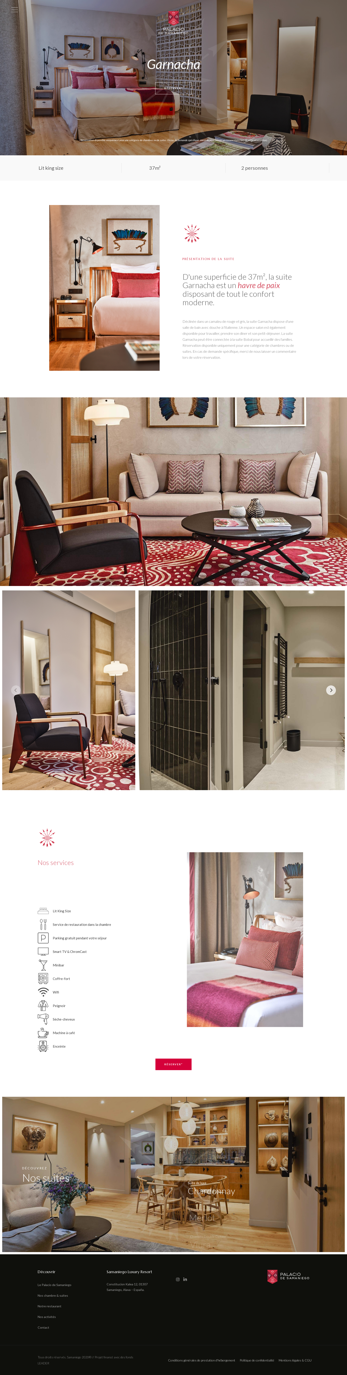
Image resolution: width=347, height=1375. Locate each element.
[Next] (331, 690)
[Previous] (16, 690)
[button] (5, 1372)
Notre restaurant (49, 1306)
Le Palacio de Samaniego (54, 1285)
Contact (43, 1327)
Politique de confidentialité (257, 1360)
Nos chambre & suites (53, 1295)
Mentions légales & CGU (295, 1360)
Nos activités (47, 1317)
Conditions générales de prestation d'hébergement (201, 1360)
